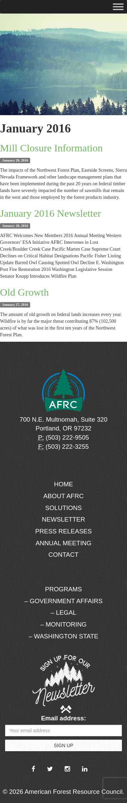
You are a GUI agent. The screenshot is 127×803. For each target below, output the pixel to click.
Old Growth (24, 292)
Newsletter (63, 519)
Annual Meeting (63, 543)
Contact (63, 554)
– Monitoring (63, 624)
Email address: (63, 718)
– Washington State (64, 636)
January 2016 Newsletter (50, 213)
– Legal (64, 612)
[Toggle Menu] (118, 6)
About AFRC (63, 496)
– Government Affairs (63, 601)
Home (63, 484)
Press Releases (63, 531)
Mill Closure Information (51, 147)
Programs (63, 589)
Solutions (63, 507)
